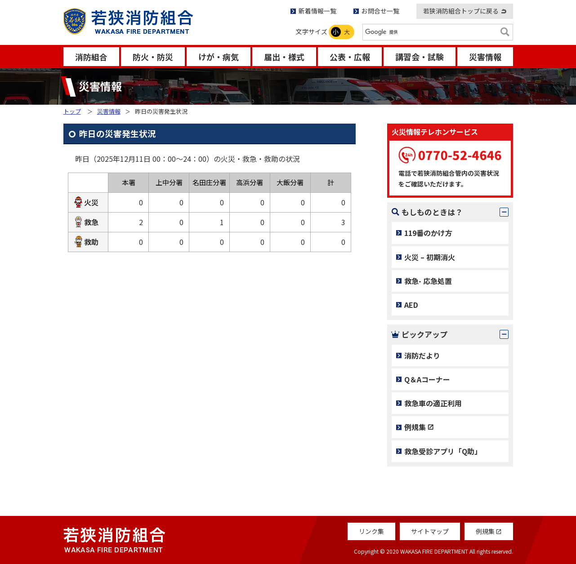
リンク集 (371, 531)
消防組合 (91, 56)
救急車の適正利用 (433, 403)
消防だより (422, 355)
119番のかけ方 (428, 232)
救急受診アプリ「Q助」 (443, 451)
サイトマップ (430, 531)
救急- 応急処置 (428, 280)
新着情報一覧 (317, 10)
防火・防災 (153, 56)
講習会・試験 (419, 56)
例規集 (415, 427)
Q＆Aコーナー (427, 379)
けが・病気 (218, 56)
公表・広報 (350, 56)
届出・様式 (284, 56)
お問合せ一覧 (380, 10)
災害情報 (485, 56)
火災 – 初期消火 (429, 257)
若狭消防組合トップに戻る (461, 10)
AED (411, 304)
